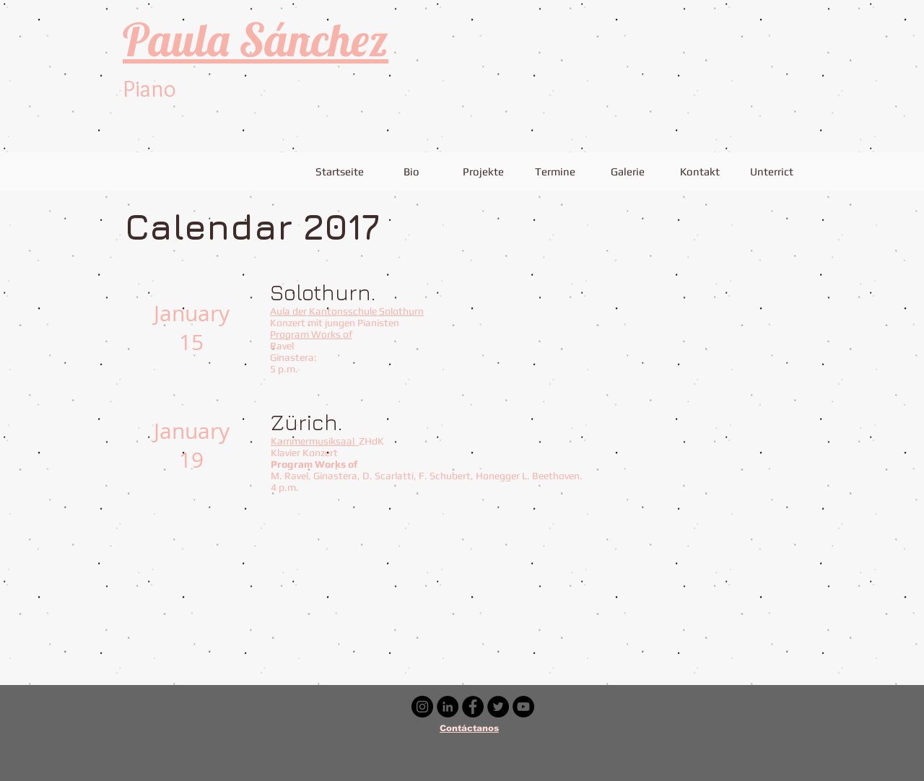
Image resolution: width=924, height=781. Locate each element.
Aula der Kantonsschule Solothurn (347, 311)
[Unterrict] (772, 171)
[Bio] (411, 171)
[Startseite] (339, 171)
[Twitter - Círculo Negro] (498, 706)
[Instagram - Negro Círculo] (422, 706)
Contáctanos (469, 728)
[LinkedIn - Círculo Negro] (447, 706)
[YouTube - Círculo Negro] (523, 706)
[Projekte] (483, 171)
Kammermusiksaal (315, 441)
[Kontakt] (699, 171)
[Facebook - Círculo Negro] (473, 706)
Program (290, 334)
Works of (331, 334)
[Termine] (555, 171)
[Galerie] (627, 171)
